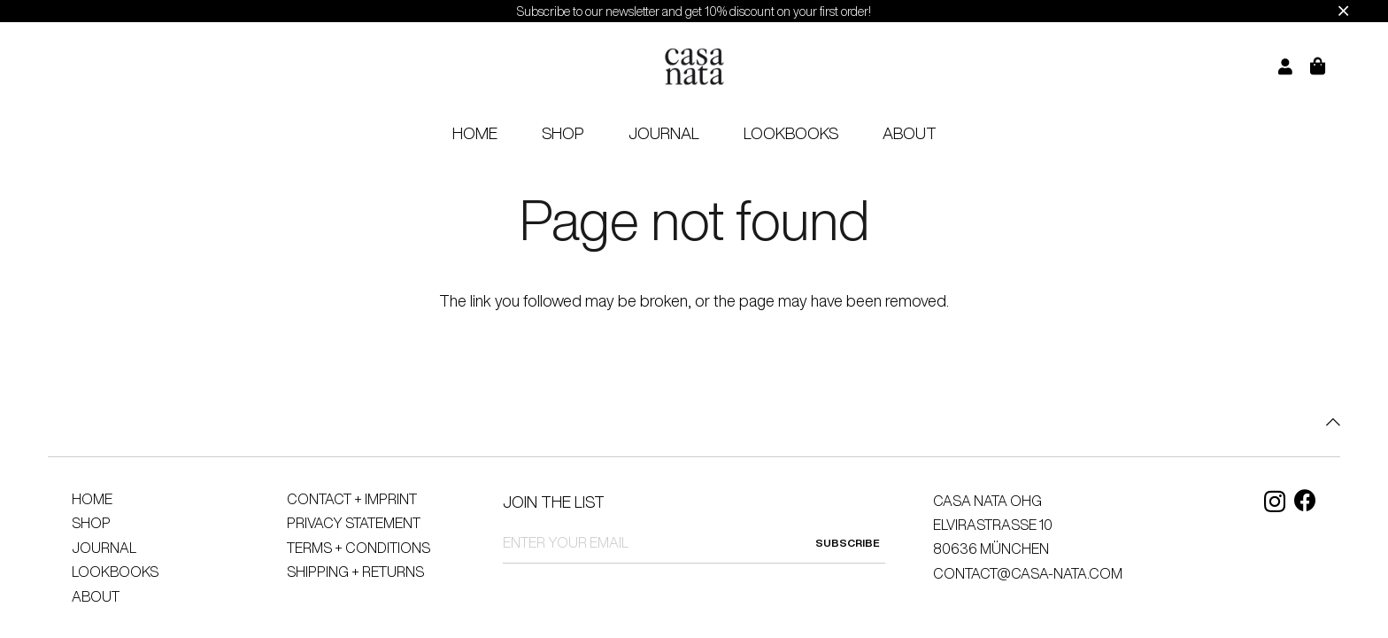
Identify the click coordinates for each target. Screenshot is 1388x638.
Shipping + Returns (355, 571)
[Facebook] (1305, 500)
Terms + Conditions (358, 547)
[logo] (694, 67)
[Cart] (1329, 66)
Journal (104, 547)
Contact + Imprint (352, 499)
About (96, 596)
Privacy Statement (353, 522)
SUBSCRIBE (847, 542)
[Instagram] (1274, 501)
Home (92, 499)
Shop (91, 522)
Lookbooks (115, 571)
